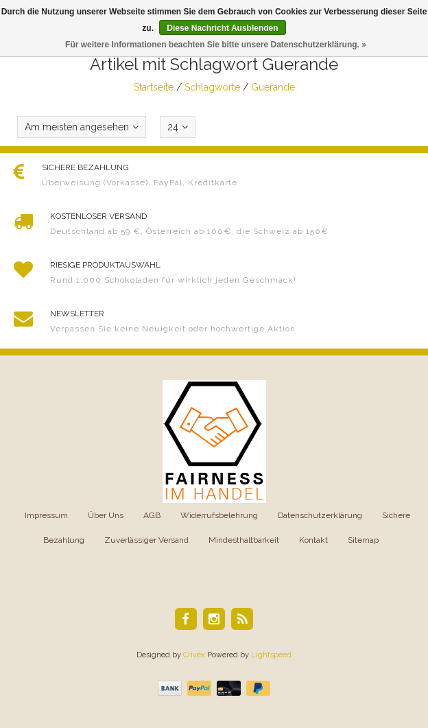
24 (177, 126)
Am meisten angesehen (82, 126)
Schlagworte (212, 87)
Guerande (273, 87)
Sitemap (363, 540)
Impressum (46, 515)
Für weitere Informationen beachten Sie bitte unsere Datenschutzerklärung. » (215, 44)
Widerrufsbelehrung (219, 515)
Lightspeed (271, 654)
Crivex (194, 654)
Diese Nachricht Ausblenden (222, 28)
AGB (151, 515)
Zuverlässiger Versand (146, 540)
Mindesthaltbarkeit (244, 540)
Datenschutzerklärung (320, 515)
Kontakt (313, 540)
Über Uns (105, 515)
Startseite (154, 87)
